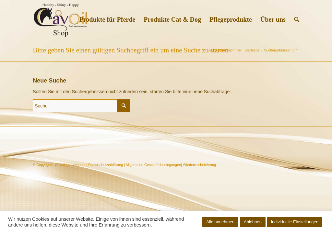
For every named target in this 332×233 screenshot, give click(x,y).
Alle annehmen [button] (220, 221)
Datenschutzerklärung (105, 165)
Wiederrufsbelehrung (199, 165)
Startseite (251, 50)
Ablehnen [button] (253, 221)
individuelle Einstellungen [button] (294, 221)
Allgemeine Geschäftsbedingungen (153, 165)
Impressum (76, 165)
